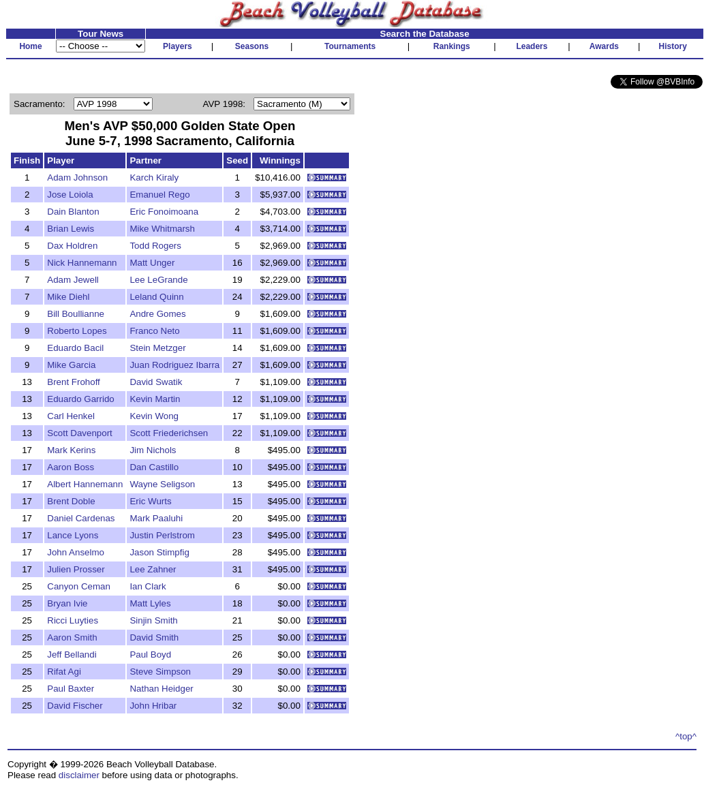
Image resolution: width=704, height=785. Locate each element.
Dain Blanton (73, 211)
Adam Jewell (73, 280)
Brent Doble (71, 501)
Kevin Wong (154, 416)
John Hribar (153, 706)
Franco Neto (154, 331)
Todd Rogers (155, 246)
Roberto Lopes (76, 331)
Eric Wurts (150, 501)
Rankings (451, 46)
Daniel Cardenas (80, 518)
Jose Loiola (70, 194)
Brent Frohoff (73, 382)
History (673, 46)
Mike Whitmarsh (162, 229)
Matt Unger (151, 263)
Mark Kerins (71, 450)
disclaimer (79, 775)
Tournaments (350, 46)
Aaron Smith (72, 637)
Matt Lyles (149, 603)
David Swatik (155, 382)
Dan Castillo (154, 467)
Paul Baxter (70, 688)
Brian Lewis (70, 229)
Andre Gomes (157, 314)
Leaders (531, 46)
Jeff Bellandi (71, 654)
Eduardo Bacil (75, 348)
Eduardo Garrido (80, 399)
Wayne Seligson (162, 484)
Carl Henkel (71, 416)
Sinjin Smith (153, 620)
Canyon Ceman (78, 586)
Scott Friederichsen (168, 433)
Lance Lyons (72, 535)
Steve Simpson (160, 671)
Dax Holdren (72, 246)
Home (30, 46)
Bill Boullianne (75, 314)
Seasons (252, 46)
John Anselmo (75, 552)
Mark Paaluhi (156, 518)
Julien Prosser (75, 569)
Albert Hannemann (85, 484)
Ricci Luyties (72, 620)
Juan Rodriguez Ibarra (174, 365)
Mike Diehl (68, 297)
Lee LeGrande (158, 280)
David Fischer (74, 706)
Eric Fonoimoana (163, 211)
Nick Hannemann (82, 263)
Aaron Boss (70, 467)
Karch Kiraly (154, 177)
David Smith (154, 637)
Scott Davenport (79, 433)
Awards (604, 46)
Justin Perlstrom (162, 535)
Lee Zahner (152, 569)
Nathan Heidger (161, 688)
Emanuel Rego (159, 194)
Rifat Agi (64, 671)
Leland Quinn (156, 297)
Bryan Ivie (67, 603)
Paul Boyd (150, 654)
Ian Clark (147, 586)
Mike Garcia (71, 365)
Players (177, 46)
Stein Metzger (157, 348)
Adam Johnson (77, 177)
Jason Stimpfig (159, 552)
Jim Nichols (152, 450)
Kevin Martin (154, 399)
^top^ (686, 736)
